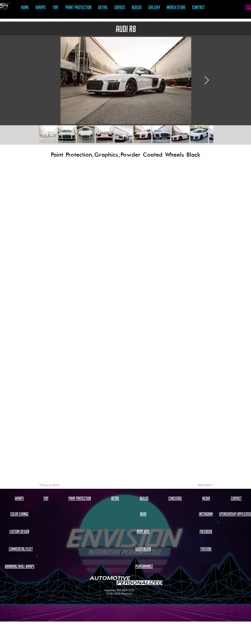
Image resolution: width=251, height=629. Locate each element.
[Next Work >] (205, 485)
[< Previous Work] (48, 485)
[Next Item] (206, 80)
